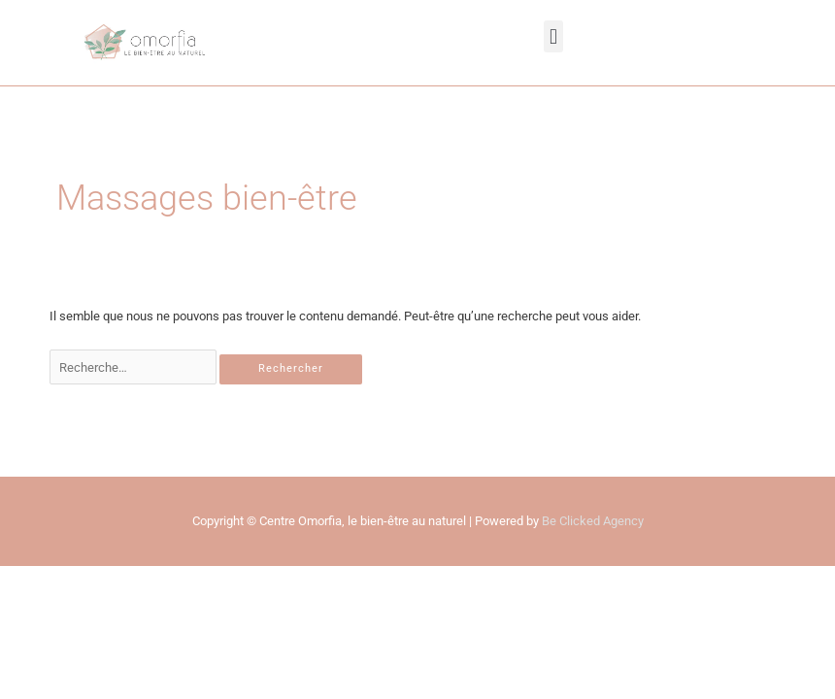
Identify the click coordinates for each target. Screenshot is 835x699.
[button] (553, 36)
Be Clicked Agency (593, 521)
